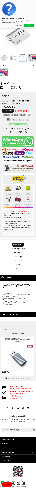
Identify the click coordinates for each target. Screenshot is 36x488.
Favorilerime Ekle (23, 73)
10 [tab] (29, 364)
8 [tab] (24, 364)
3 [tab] (11, 364)
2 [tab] (9, 364)
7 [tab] (21, 364)
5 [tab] (16, 364)
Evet (29, 25)
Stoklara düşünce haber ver (16, 100)
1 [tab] (6, 364)
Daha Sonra (18, 25)
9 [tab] (26, 364)
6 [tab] (19, 364)
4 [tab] (14, 364)
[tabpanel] (17, 343)
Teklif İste (7, 96)
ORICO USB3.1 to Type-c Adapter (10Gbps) (18, 326)
